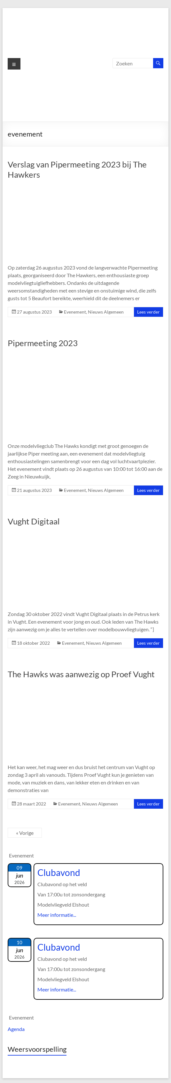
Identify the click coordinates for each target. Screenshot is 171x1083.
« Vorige (25, 833)
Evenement (75, 312)
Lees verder (148, 312)
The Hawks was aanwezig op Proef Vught (81, 674)
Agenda (16, 1029)
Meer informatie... (56, 915)
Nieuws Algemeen (106, 312)
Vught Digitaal (34, 521)
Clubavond (58, 872)
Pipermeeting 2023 (43, 343)
